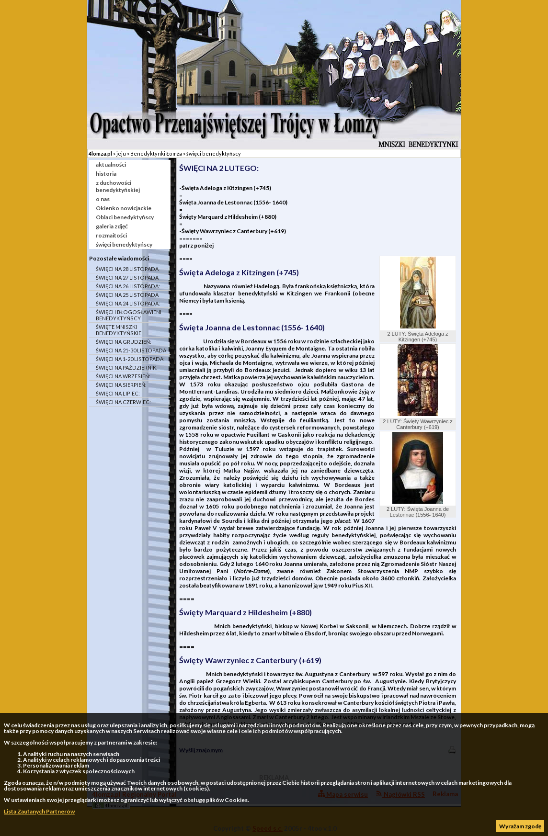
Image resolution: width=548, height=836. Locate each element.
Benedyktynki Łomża (156, 153)
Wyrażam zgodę (520, 826)
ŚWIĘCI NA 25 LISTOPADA (127, 295)
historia (106, 173)
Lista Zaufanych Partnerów (39, 811)
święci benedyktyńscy (213, 153)
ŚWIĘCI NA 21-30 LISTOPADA (131, 350)
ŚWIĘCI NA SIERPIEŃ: (121, 385)
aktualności (111, 164)
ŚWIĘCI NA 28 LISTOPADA (127, 269)
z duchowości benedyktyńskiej (118, 186)
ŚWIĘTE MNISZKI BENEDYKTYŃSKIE (118, 330)
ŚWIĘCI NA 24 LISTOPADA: (128, 303)
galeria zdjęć (112, 226)
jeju (121, 153)
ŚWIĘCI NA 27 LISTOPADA (127, 277)
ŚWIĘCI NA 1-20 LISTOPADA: (130, 359)
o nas (103, 199)
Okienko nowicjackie (123, 208)
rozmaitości (111, 235)
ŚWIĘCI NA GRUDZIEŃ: (123, 342)
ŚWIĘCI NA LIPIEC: (118, 393)
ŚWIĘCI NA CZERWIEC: (123, 402)
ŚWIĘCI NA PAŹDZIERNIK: (127, 367)
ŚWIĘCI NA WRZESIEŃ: (123, 376)
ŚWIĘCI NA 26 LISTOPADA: (128, 286)
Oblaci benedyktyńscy (125, 217)
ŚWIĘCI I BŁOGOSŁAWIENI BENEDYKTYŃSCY (128, 315)
